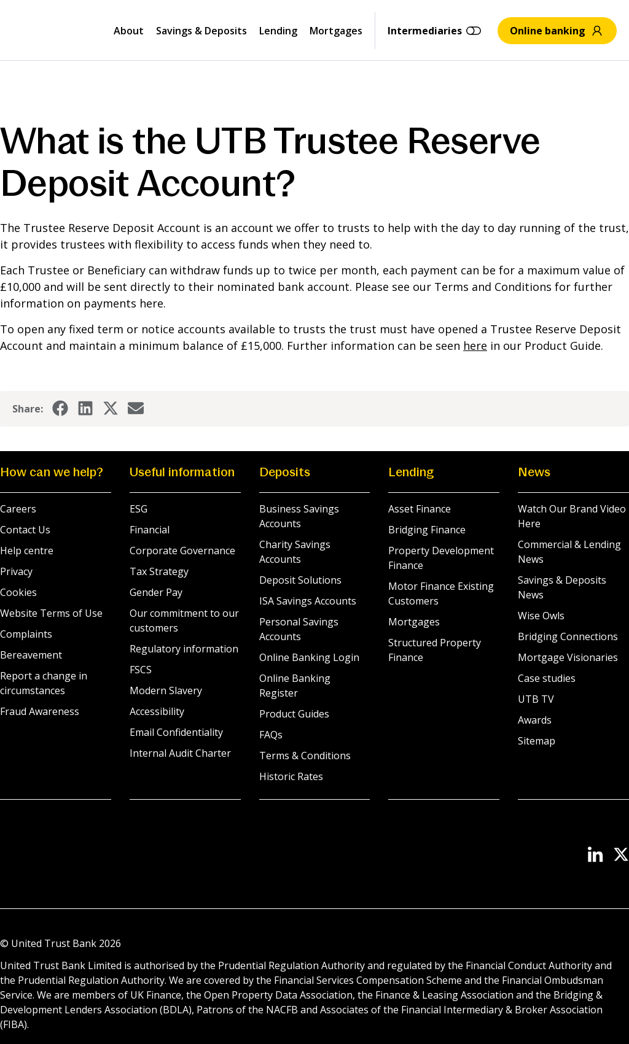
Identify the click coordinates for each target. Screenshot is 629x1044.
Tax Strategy (159, 571)
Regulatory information (184, 648)
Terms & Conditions (305, 755)
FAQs (271, 734)
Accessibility (157, 711)
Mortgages (336, 30)
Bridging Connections (568, 636)
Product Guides (294, 714)
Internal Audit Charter (180, 753)
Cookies (18, 592)
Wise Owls (541, 615)
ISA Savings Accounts (307, 601)
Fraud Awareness (39, 711)
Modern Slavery (166, 690)
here (475, 345)
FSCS (141, 669)
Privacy (16, 571)
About (129, 30)
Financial (150, 529)
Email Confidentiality (176, 732)
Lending (278, 30)
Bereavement (31, 655)
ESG (138, 509)
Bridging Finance (427, 529)
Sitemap (536, 741)
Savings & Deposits (201, 30)
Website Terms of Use (51, 613)
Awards (535, 720)
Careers (18, 509)
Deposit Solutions (300, 580)
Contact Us (25, 529)
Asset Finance (419, 509)
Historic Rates (291, 776)
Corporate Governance (182, 550)
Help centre (26, 550)
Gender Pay (156, 592)
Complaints (26, 634)
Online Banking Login (309, 657)
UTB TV (536, 699)
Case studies (547, 678)
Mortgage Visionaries (568, 657)
